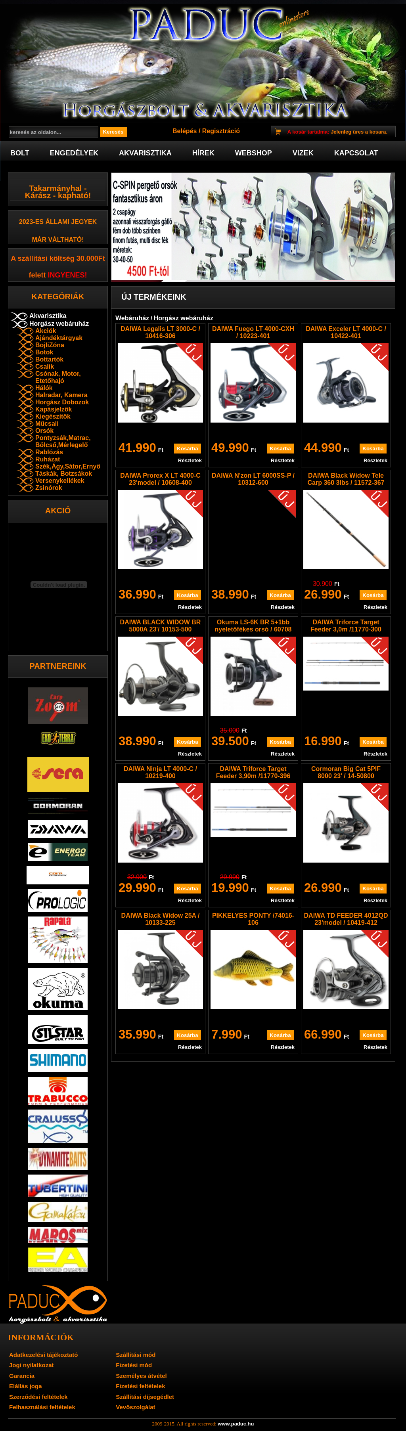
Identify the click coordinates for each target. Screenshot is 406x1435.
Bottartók (49, 359)
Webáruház (132, 318)
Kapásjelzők (53, 409)
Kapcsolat (356, 153)
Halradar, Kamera (61, 395)
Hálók (44, 388)
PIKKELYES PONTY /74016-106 (253, 919)
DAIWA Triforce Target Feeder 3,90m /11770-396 (253, 772)
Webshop (253, 153)
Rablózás (49, 452)
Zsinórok (48, 487)
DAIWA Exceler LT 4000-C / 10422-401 (346, 332)
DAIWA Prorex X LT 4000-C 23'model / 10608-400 (160, 479)
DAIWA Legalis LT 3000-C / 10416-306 (160, 332)
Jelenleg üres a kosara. (337, 132)
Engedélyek (74, 153)
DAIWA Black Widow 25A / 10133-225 (160, 919)
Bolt (19, 153)
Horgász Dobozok (62, 402)
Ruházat (47, 459)
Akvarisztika (145, 153)
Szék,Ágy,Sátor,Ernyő (67, 466)
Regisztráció (221, 131)
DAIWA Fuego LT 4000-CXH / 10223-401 (253, 332)
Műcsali (47, 423)
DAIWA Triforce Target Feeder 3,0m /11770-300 (345, 626)
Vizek (303, 153)
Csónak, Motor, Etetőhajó (58, 377)
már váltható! (58, 239)
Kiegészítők (53, 416)
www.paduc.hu (236, 1424)
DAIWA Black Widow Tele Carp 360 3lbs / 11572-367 (346, 479)
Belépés (184, 131)
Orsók (44, 430)
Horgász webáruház (59, 323)
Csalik (44, 366)
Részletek (190, 460)
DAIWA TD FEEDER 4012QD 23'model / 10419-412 (346, 919)
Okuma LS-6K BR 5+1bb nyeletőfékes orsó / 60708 (253, 626)
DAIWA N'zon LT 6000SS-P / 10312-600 (253, 479)
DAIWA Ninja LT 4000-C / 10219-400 (160, 772)
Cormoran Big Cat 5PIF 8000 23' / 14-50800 (346, 772)
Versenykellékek (59, 480)
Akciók (45, 330)
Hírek (203, 153)
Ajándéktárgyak (58, 338)
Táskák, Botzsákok (63, 473)
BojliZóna (49, 345)
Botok (44, 352)
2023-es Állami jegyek (58, 221)
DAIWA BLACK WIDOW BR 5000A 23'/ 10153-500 (160, 626)
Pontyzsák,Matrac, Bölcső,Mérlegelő (63, 441)
